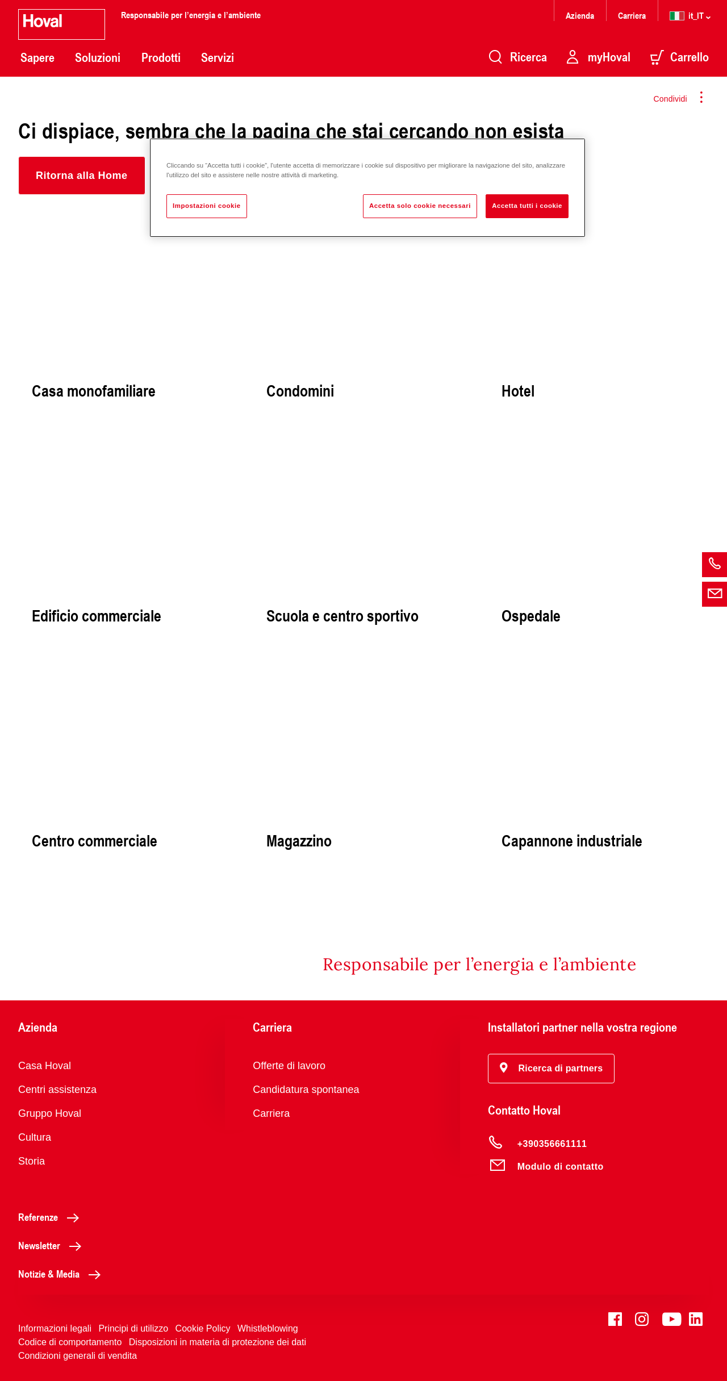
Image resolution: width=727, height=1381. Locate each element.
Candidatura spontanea (306, 1089)
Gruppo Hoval (49, 1113)
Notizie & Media (62, 1273)
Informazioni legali (54, 1328)
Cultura (34, 1137)
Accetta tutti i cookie (527, 205)
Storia (31, 1161)
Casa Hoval (44, 1065)
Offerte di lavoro (289, 1065)
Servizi (217, 57)
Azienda (580, 15)
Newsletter (52, 1245)
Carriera (632, 15)
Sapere (37, 57)
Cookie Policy (203, 1328)
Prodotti (161, 57)
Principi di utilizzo (133, 1328)
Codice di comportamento (70, 1342)
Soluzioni (97, 57)
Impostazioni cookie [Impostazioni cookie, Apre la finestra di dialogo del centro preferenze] (207, 205)
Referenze (51, 1216)
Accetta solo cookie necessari (420, 205)
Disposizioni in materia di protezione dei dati (217, 1342)
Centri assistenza (57, 1089)
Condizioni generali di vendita (77, 1356)
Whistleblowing (267, 1328)
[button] (81, 175)
